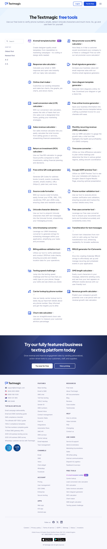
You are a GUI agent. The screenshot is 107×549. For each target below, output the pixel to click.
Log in (77, 4)
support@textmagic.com (16, 388)
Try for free (90, 4)
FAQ (67, 425)
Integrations (42, 425)
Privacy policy (36, 528)
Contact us (70, 431)
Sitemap (65, 528)
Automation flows (43, 428)
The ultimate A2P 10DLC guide (15, 420)
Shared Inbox (42, 411)
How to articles (71, 418)
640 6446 (11, 401)
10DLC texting (42, 401)
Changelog (70, 428)
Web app (41, 505)
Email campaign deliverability (15, 410)
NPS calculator (71, 495)
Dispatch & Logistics (73, 462)
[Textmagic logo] (20, 383)
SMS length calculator (73, 502)
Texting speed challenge (74, 505)
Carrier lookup (42, 438)
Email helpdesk (43, 441)
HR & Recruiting (71, 455)
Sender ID (41, 404)
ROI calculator (71, 485)
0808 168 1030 (13, 394)
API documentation (72, 394)
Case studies (70, 404)
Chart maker (70, 498)
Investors (80, 528)
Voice (39, 462)
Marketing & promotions (74, 448)
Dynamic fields (43, 418)
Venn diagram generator (74, 492)
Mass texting (42, 388)
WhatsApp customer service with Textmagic (20, 441)
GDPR (59, 528)
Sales (68, 451)
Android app (42, 512)
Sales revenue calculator (74, 488)
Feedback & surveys (73, 465)
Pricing (40, 482)
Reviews (69, 401)
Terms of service (48, 528)
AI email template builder (74, 475)
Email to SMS (42, 391)
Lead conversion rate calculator (77, 482)
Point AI (40, 421)
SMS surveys (42, 435)
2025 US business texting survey (16, 434)
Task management (44, 445)
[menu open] (100, 3)
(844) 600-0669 (13, 391)
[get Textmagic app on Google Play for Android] (60, 540)
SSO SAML (41, 488)
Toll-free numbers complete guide (16, 427)
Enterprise (41, 492)
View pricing (65, 366)
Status (73, 528)
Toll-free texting (43, 398)
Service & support (72, 441)
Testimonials (70, 408)
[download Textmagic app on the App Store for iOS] (47, 540)
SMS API (40, 431)
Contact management (45, 415)
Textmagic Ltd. (48, 545)
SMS (39, 458)
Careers (26, 528)
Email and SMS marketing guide (16, 414)
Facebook (41, 472)
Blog (67, 398)
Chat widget (42, 465)
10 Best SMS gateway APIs (14, 430)
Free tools (69, 388)
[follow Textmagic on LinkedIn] (61, 522)
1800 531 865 (13, 398)
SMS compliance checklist (14, 417)
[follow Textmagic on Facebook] (53, 522)
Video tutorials (71, 421)
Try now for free (42, 366)
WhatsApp (41, 468)
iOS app (40, 509)
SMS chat (41, 394)
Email (39, 455)
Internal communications (74, 458)
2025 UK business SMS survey (15, 437)
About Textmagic (72, 391)
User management (44, 485)
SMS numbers (42, 408)
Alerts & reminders (72, 445)
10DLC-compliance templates (15, 424)
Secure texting (43, 495)
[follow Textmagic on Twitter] (57, 522)
